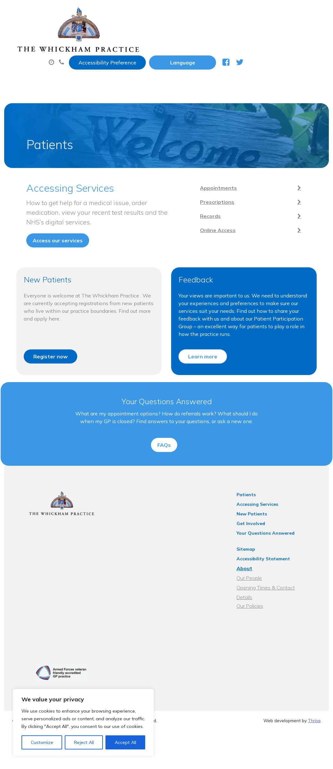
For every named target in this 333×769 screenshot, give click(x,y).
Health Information (208, 54)
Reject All (84, 742)
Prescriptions (217, 32)
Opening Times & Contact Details (281, 601)
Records (264, 201)
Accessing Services (264, 518)
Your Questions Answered (273, 547)
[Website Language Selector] (259, 12)
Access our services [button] (44, 216)
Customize (42, 742)
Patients (253, 509)
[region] (83, 722)
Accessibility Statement (270, 573)
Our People (256, 592)
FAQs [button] (164, 453)
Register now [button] (46, 345)
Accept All (125, 742)
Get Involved (258, 537)
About (106, 32)
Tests (101, 54)
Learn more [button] (203, 345)
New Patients (144, 54)
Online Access (264, 215)
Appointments (159, 32)
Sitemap (253, 563)
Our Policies (257, 611)
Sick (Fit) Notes (271, 32)
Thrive (314, 728)
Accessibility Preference (184, 12)
